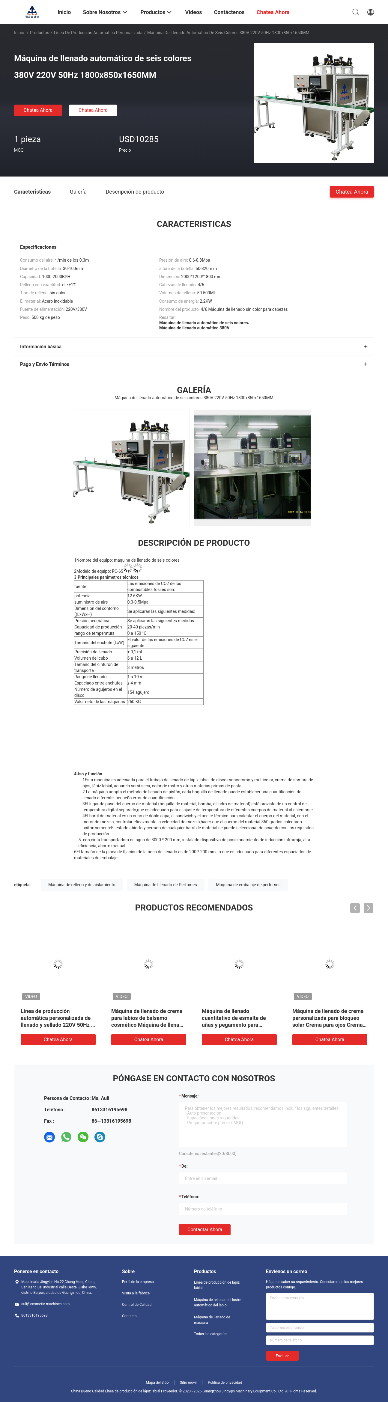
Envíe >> (282, 1356)
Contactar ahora (204, 1229)
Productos (39, 32)
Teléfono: (190, 1196)
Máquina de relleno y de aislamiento (81, 884)
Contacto (129, 1316)
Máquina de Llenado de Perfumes (165, 884)
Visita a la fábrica (136, 1293)
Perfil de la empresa (138, 1282)
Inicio (19, 32)
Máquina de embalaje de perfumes (248, 884)
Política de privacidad (225, 1382)
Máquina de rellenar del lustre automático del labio (217, 1302)
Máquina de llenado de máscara (212, 1320)
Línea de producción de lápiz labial (217, 1285)
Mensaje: (190, 1096)
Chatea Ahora (38, 110)
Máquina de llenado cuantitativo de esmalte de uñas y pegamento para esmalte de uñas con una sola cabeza (237, 1025)
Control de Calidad (136, 1304)
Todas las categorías (210, 1334)
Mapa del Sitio (157, 1382)
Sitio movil (188, 1382)
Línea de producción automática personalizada (98, 32)
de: (184, 1166)
